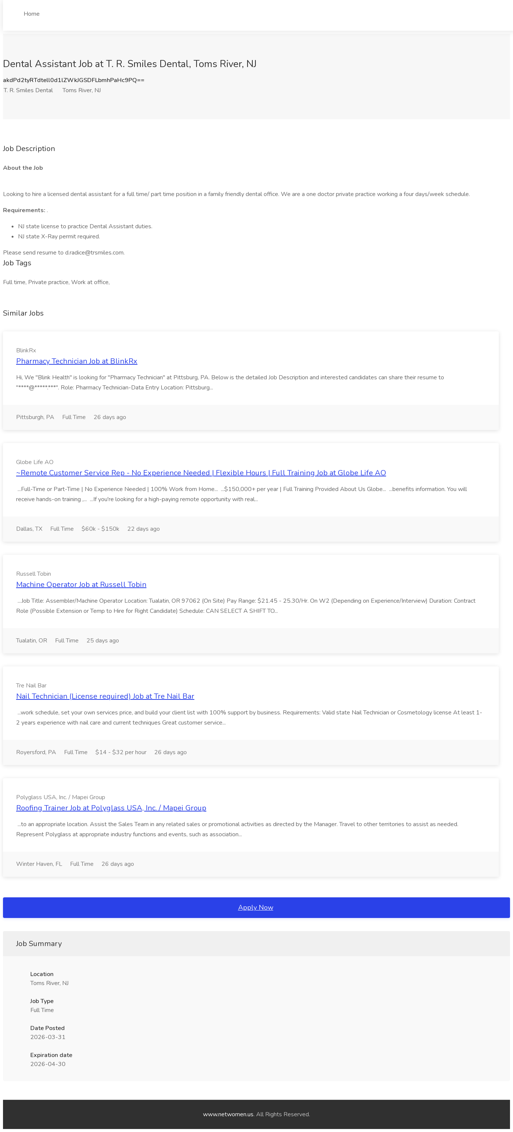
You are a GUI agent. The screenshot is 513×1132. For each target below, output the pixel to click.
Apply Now (255, 907)
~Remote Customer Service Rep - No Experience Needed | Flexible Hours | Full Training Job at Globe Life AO (201, 473)
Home (32, 14)
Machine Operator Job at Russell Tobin (81, 584)
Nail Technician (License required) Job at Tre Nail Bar (105, 696)
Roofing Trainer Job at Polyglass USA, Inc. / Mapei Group (111, 808)
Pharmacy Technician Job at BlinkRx (76, 361)
